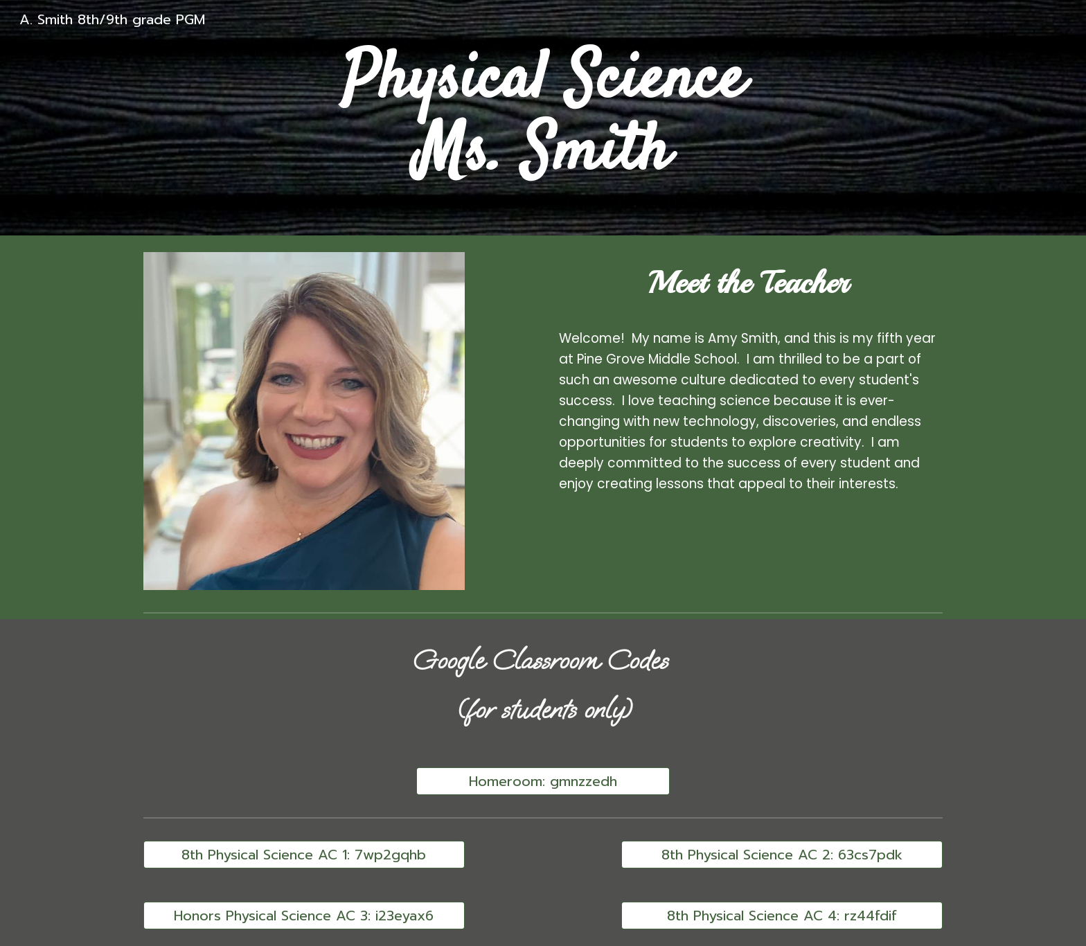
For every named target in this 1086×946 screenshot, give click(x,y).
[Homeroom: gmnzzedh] (542, 781)
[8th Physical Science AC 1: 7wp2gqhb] (304, 854)
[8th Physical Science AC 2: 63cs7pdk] (782, 854)
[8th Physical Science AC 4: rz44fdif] (782, 915)
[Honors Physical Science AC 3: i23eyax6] (304, 915)
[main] (543, 118)
